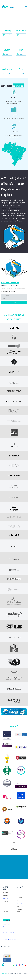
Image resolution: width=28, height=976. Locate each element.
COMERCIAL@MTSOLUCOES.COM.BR (11, 939)
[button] (2, 13)
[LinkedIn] (22, 965)
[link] (14, 141)
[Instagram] (20, 965)
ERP (18, 900)
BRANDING (19, 897)
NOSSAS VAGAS (6, 898)
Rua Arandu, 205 (6, 924)
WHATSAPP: (5, 932)
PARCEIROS (5, 901)
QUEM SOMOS (6, 895)
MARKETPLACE (20, 906)
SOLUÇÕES (5, 892)
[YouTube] (25, 965)
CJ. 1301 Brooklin (6, 926)
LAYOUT (18, 894)
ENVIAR (14, 302)
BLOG (4, 905)
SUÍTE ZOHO (19, 903)
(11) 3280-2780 (11, 932)
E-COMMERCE (20, 890)
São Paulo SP (6, 928)
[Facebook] (17, 965)
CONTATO (5, 908)
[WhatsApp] (14, 965)
